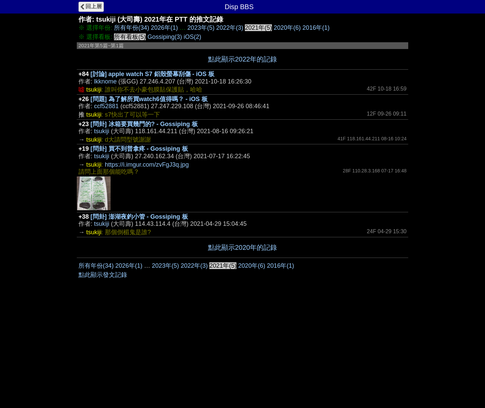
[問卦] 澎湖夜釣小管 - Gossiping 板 (139, 216)
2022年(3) (229, 27)
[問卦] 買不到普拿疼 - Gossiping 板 (139, 148)
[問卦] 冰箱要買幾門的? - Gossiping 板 (144, 124)
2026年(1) (164, 27)
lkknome (105, 81)
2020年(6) (287, 27)
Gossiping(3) (164, 36)
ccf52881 (106, 106)
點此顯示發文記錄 (102, 376)
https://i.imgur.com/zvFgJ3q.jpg (147, 164)
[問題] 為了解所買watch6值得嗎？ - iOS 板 (149, 99)
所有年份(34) (131, 27)
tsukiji (101, 131)
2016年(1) (315, 27)
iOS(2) (192, 36)
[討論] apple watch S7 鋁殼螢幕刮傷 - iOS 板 (152, 74)
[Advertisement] (242, 308)
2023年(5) (200, 27)
